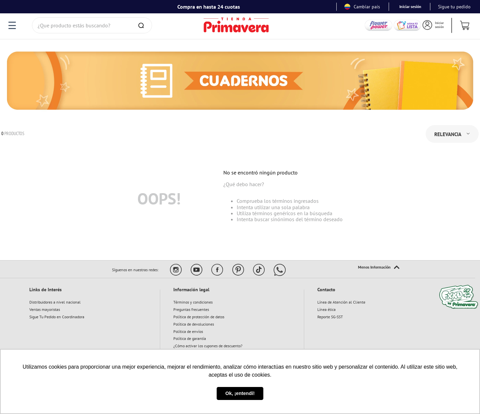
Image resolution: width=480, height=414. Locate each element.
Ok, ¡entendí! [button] (240, 393)
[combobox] (92, 25)
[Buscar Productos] (142, 25)
